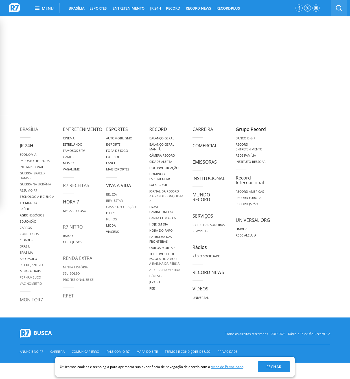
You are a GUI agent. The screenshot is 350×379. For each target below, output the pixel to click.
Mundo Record (201, 197)
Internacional (32, 167)
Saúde (25, 209)
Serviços (203, 216)
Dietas (111, 213)
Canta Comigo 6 (162, 218)
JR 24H (155, 8)
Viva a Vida (118, 185)
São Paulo (28, 259)
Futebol (113, 157)
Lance (111, 163)
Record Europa (248, 198)
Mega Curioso (74, 211)
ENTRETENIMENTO (129, 8)
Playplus (200, 231)
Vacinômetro (31, 283)
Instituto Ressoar (251, 161)
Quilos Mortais (162, 248)
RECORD (173, 8)
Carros (26, 227)
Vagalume (71, 169)
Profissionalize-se (78, 279)
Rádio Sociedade (206, 256)
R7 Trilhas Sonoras (209, 225)
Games (68, 157)
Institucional (209, 178)
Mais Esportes (117, 169)
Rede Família (246, 155)
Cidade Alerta (160, 161)
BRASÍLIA (77, 8)
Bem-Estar (114, 200)
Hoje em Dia (158, 224)
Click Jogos (72, 242)
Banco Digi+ (245, 138)
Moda (111, 225)
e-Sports (113, 144)
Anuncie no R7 (31, 351)
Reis (152, 288)
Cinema (69, 138)
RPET (68, 296)
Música (69, 163)
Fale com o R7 (118, 351)
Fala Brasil (158, 185)
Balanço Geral (161, 138)
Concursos (29, 234)
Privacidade (227, 351)
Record (158, 129)
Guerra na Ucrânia (35, 184)
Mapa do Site (147, 351)
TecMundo (28, 203)
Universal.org (253, 220)
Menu (44, 8)
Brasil (25, 246)
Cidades (26, 240)
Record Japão (247, 204)
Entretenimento (82, 129)
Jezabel (155, 282)
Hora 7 (71, 202)
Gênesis (155, 276)
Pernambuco (30, 277)
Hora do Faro (161, 230)
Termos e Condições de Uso (188, 351)
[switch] (339, 8)
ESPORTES (98, 8)
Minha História (75, 267)
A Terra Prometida (164, 270)
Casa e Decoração (121, 207)
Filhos (111, 219)
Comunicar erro (85, 351)
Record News (208, 272)
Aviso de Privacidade (227, 366)
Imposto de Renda (35, 161)
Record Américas (250, 191)
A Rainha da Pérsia (164, 263)
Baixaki (68, 236)
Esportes (117, 129)
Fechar (273, 366)
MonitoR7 (31, 300)
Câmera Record (162, 155)
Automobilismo (119, 138)
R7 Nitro (73, 227)
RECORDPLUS (228, 8)
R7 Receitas (76, 185)
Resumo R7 (28, 190)
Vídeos (200, 289)
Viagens (112, 231)
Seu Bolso (71, 273)
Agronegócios (32, 215)
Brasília (29, 129)
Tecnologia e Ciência (37, 196)
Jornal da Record (164, 191)
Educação (28, 221)
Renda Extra (77, 258)
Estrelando (72, 144)
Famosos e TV (74, 150)
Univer (241, 229)
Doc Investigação (164, 168)
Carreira (203, 129)
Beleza (111, 194)
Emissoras (205, 162)
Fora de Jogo (117, 150)
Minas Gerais (30, 271)
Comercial (205, 146)
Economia (28, 154)
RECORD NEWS (198, 8)
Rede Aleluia (246, 235)
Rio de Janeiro (31, 265)
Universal (201, 297)
